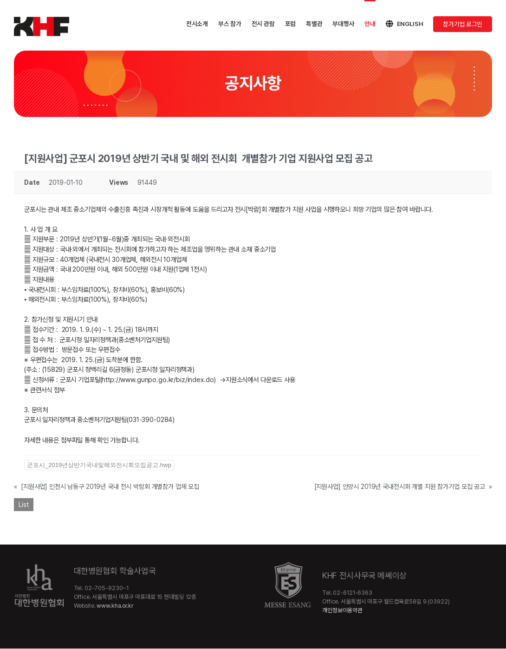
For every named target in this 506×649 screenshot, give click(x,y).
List (24, 504)
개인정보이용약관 (342, 610)
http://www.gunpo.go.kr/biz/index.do (158, 379)
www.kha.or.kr (115, 605)
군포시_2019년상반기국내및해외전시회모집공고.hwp (99, 464)
